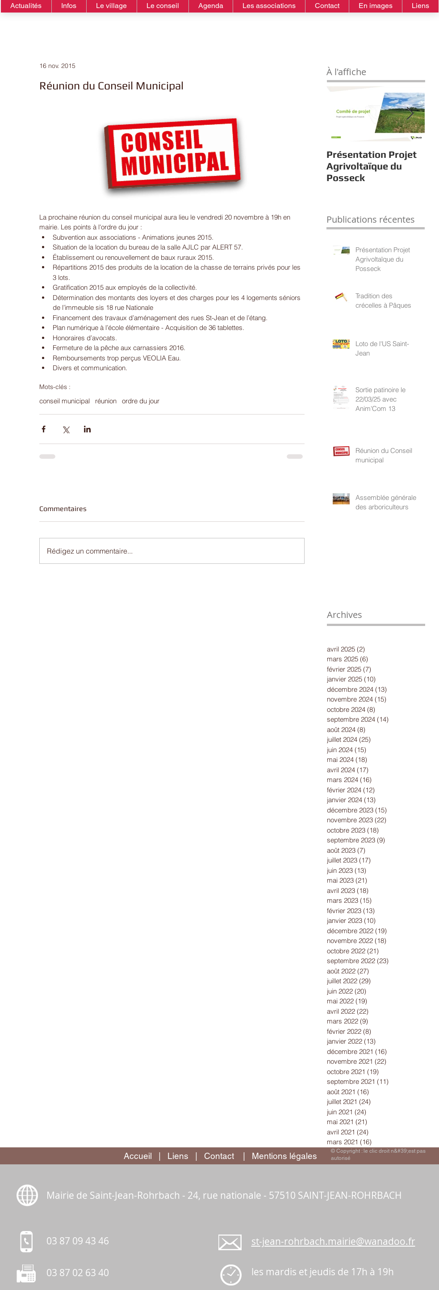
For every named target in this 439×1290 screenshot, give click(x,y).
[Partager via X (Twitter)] (65, 429)
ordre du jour (140, 401)
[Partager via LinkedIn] (87, 429)
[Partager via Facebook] (43, 429)
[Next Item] (410, 114)
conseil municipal (64, 401)
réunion (106, 401)
